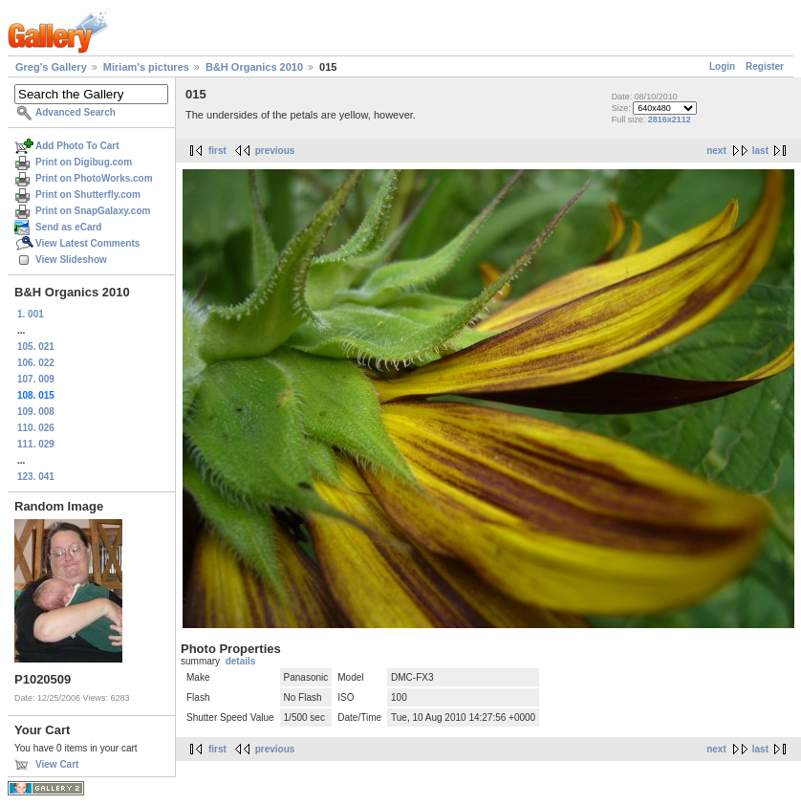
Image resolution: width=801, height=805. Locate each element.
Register (765, 66)
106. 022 (35, 363)
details (241, 661)
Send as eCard (68, 227)
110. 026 (35, 428)
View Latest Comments (87, 243)
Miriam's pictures (146, 67)
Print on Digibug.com (83, 162)
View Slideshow (71, 259)
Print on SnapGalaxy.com (92, 211)
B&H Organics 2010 (254, 67)
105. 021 (35, 346)
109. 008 (35, 411)
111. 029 (35, 444)
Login (722, 66)
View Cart (56, 764)
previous (275, 150)
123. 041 (35, 476)
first (217, 150)
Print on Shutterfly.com (88, 194)
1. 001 (30, 314)
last (760, 150)
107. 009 (35, 379)
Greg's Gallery (51, 67)
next (716, 150)
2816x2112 (669, 119)
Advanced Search (75, 112)
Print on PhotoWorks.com (94, 178)
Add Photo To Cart (77, 146)
